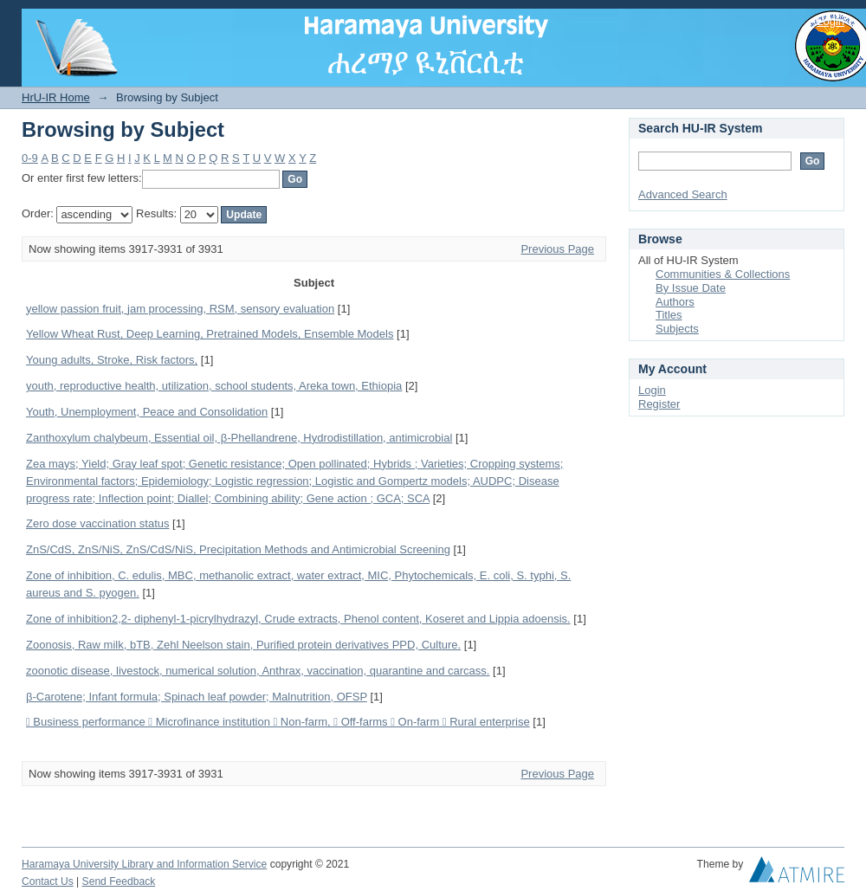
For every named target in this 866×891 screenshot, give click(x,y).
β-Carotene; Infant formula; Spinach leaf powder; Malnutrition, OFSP (196, 696)
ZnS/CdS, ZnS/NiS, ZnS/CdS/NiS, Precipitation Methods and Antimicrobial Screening (238, 549)
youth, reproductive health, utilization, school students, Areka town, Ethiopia (214, 385)
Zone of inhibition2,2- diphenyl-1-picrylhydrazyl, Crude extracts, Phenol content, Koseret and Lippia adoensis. (298, 618)
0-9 (30, 158)
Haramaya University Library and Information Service (144, 864)
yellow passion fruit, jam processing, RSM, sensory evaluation (180, 308)
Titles (669, 314)
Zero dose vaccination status (97, 523)
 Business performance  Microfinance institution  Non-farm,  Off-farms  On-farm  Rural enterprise (278, 721)
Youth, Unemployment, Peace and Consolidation (147, 411)
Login (830, 21)
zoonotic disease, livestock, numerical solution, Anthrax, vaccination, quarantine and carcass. (257, 670)
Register (659, 403)
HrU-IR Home (56, 97)
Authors (675, 301)
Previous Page (557, 248)
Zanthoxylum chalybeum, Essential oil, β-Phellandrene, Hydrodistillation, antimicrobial (239, 437)
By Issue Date (691, 287)
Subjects (677, 328)
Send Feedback (119, 881)
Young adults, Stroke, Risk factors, (111, 359)
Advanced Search (682, 194)
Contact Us (48, 881)
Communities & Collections (723, 274)
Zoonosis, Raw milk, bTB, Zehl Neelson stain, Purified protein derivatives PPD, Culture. (243, 644)
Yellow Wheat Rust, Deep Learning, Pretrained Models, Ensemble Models (209, 333)
